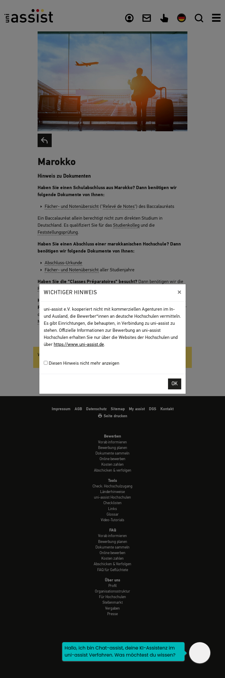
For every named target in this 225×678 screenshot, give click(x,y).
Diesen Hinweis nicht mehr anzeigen (81, 363)
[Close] (179, 292)
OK (175, 383)
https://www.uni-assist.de (79, 344)
